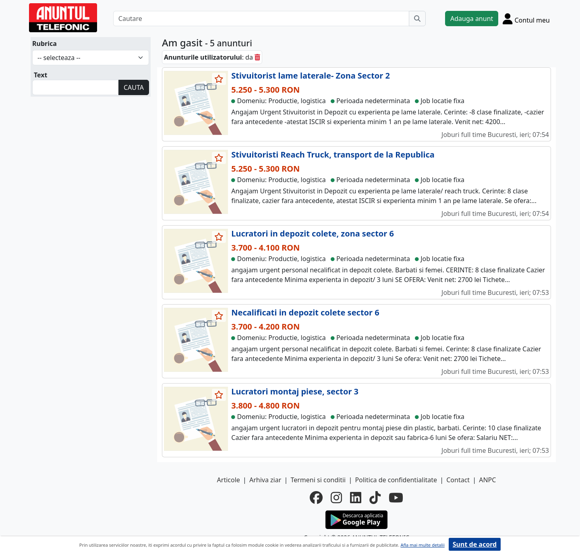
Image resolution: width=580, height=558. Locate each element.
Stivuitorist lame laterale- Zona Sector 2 (310, 75)
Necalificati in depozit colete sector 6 (305, 312)
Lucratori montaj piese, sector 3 (294, 391)
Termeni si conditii (318, 479)
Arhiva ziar (265, 479)
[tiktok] (375, 497)
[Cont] (526, 18)
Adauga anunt (471, 18)
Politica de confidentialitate (396, 479)
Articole (228, 479)
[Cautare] (261, 18)
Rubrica (44, 43)
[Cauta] (417, 18)
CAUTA (134, 87)
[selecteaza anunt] (219, 79)
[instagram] (336, 497)
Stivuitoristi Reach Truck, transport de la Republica (332, 154)
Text (41, 75)
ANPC (487, 479)
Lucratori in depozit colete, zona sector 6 (312, 233)
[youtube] (396, 497)
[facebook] (316, 497)
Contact (458, 479)
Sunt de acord (475, 544)
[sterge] (257, 57)
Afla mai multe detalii (422, 545)
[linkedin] (355, 497)
